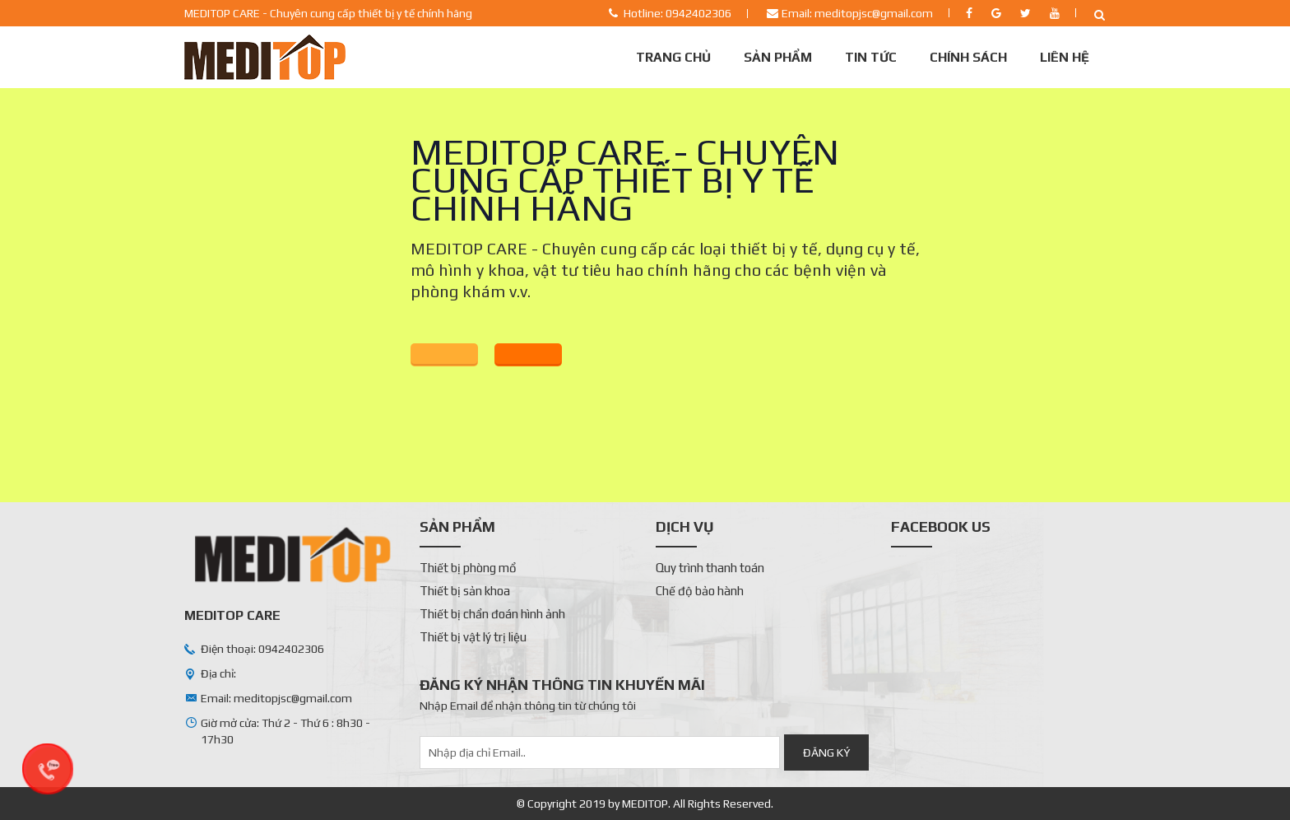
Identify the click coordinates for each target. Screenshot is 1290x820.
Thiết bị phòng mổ (468, 568)
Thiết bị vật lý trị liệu (473, 637)
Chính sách (968, 57)
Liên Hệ (1064, 57)
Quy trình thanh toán (710, 568)
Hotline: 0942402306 (677, 13)
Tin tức (871, 57)
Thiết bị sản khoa (465, 591)
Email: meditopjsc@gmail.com (857, 13)
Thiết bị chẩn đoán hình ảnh (492, 614)
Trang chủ (673, 57)
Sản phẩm (778, 57)
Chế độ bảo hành (700, 591)
